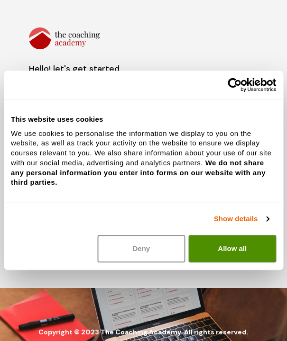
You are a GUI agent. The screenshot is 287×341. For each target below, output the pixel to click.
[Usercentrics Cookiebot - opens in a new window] (234, 85)
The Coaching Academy (141, 332)
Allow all (232, 249)
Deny (141, 249)
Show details (236, 219)
